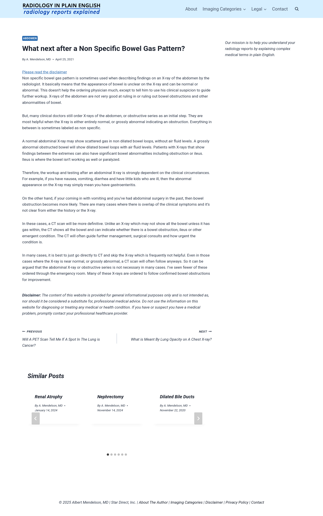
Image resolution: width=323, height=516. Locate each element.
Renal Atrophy (48, 396)
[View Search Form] (297, 9)
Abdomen (30, 38)
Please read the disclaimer (44, 72)
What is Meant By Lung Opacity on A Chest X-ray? (166, 335)
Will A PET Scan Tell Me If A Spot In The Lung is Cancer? (67, 338)
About (191, 9)
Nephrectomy (110, 396)
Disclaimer (214, 502)
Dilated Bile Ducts (177, 396)
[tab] (108, 454)
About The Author (153, 502)
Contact (280, 9)
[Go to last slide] (36, 418)
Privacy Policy (237, 502)
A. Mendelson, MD (38, 59)
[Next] (198, 418)
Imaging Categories (186, 502)
